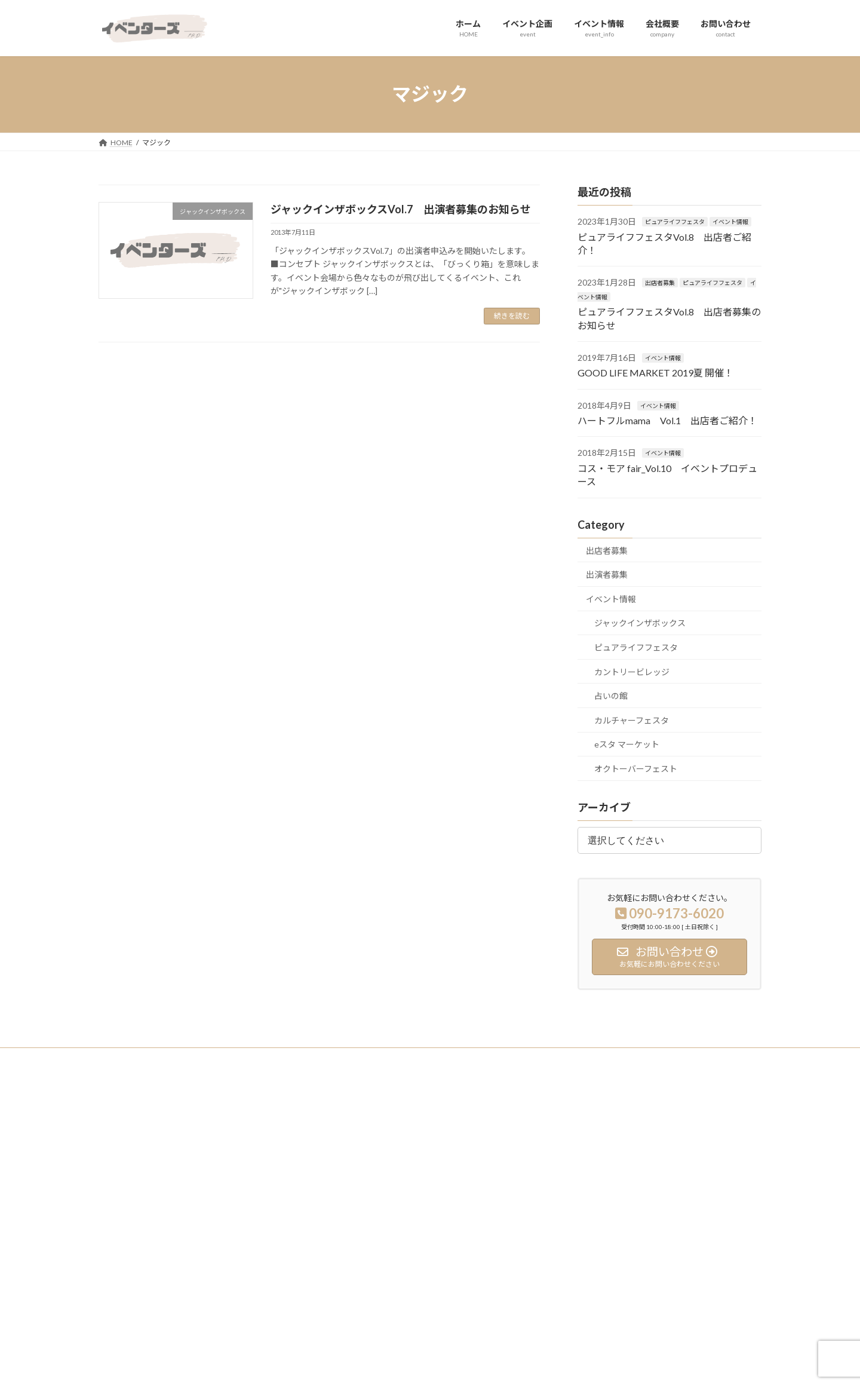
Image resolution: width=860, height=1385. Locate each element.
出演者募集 (607, 574)
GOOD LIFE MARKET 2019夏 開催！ (655, 372)
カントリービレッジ (631, 671)
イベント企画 (354, 1148)
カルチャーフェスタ (631, 720)
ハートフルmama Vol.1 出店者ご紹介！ (667, 420)
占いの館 (611, 696)
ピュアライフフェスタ (675, 221)
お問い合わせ (354, 1211)
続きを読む (512, 315)
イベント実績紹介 (588, 1128)
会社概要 (347, 1190)
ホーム (343, 1128)
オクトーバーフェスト (635, 769)
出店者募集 (660, 282)
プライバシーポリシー (146, 1058)
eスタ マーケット (626, 744)
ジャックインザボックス (640, 623)
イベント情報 (730, 221)
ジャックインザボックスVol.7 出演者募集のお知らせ (401, 209)
